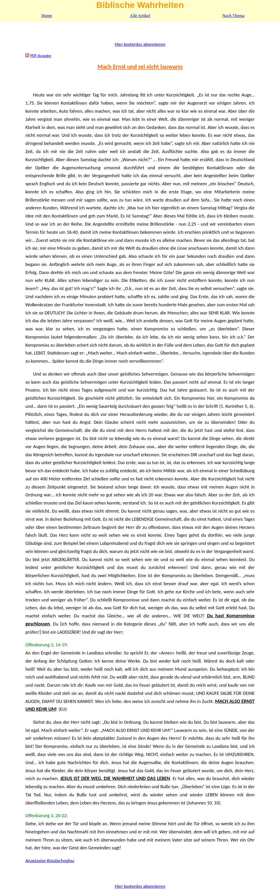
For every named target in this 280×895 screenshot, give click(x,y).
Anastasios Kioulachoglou (49, 861)
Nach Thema (233, 15)
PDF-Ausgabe (40, 55)
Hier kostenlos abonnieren (140, 44)
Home (46, 15)
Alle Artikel (140, 15)
